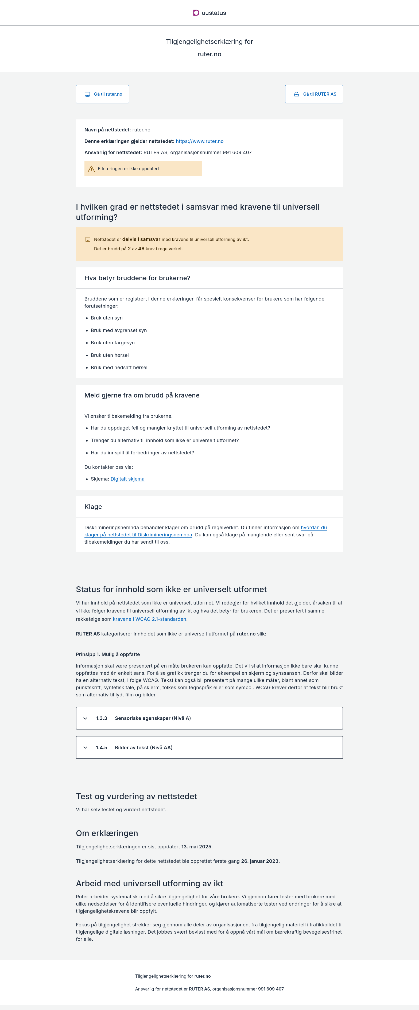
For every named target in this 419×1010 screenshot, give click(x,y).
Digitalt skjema (128, 479)
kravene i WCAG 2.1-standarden (150, 619)
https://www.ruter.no (200, 141)
